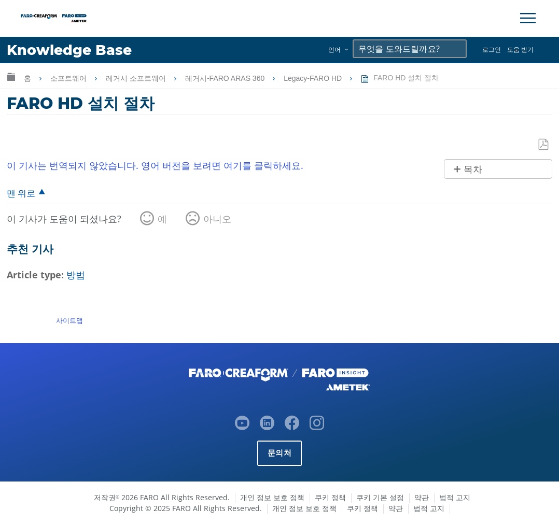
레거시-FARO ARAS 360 (226, 78)
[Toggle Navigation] (528, 18)
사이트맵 (69, 320)
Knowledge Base (69, 50)
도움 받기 (520, 49)
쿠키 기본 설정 (380, 497)
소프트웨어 (69, 78)
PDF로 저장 (544, 145)
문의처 (279, 453)
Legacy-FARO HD (314, 78)
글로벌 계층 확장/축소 (11, 76)
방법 (75, 274)
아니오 (217, 219)
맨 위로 (21, 193)
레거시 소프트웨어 (137, 78)
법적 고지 (454, 497)
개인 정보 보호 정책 (272, 497)
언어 (334, 49)
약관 (421, 497)
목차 (473, 169)
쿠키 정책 (330, 497)
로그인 (491, 49)
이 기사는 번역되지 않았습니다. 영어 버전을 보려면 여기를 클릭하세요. (155, 165)
